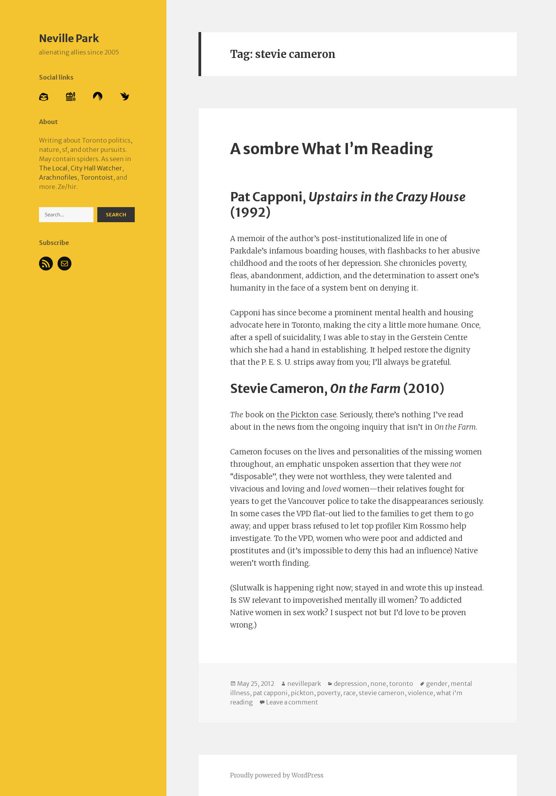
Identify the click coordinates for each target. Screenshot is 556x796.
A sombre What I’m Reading (331, 148)
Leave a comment (292, 702)
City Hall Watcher (96, 168)
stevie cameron (382, 693)
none (378, 683)
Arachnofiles (58, 177)
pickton (302, 693)
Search (116, 214)
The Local (53, 168)
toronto (401, 683)
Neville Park (69, 38)
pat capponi (270, 693)
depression (350, 683)
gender (437, 683)
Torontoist (96, 177)
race (349, 693)
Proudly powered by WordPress (277, 775)
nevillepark (304, 683)
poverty (328, 693)
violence (420, 693)
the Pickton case (306, 414)
